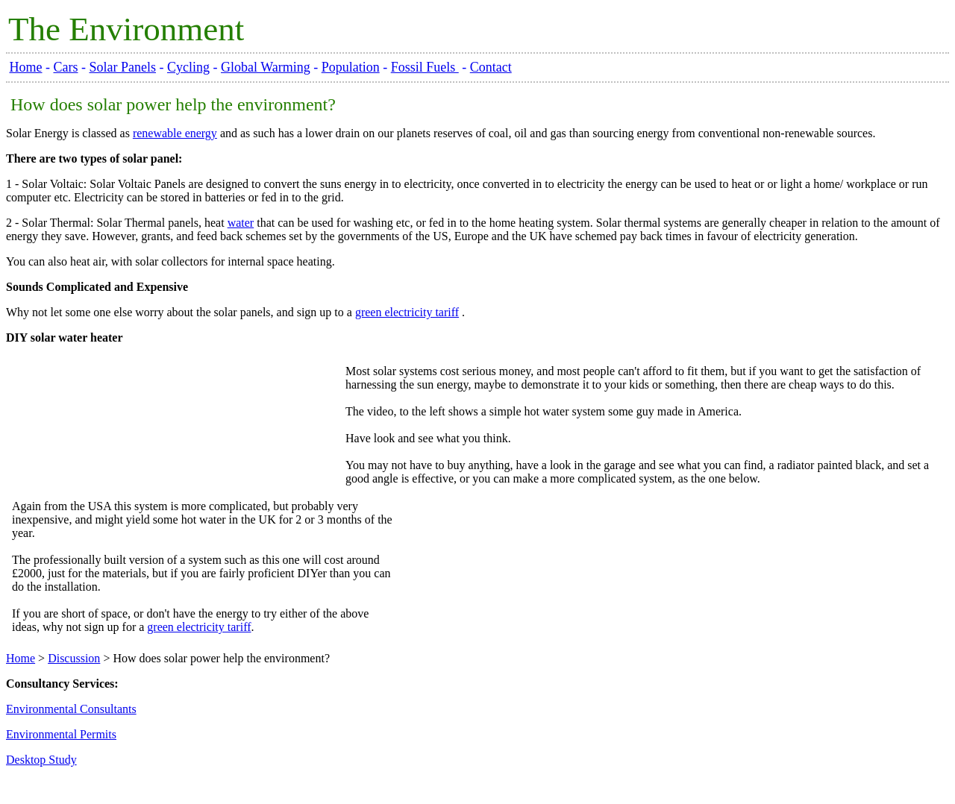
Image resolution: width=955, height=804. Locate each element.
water (241, 222)
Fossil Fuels (425, 67)
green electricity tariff (407, 312)
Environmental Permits (61, 734)
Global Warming (265, 67)
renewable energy (175, 133)
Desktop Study (41, 759)
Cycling (188, 67)
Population (351, 67)
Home (26, 67)
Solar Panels (123, 67)
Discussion (74, 658)
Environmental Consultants (71, 709)
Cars (66, 67)
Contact (491, 67)
